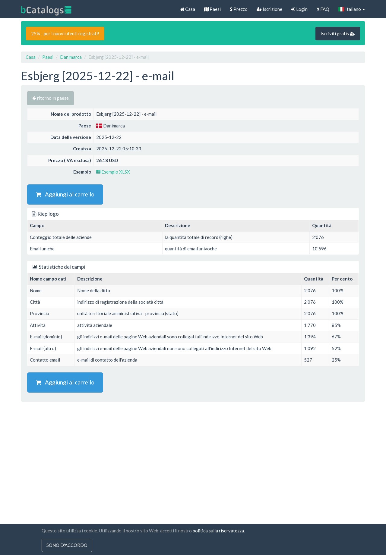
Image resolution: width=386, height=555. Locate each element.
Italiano (351, 9)
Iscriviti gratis (338, 33)
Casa (187, 9)
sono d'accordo (66, 545)
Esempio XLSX (113, 171)
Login (299, 9)
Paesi (212, 9)
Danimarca (71, 57)
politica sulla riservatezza (218, 530)
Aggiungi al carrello (65, 194)
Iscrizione (269, 9)
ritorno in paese (50, 98)
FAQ (323, 9)
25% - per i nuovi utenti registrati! (65, 33)
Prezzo (239, 9)
